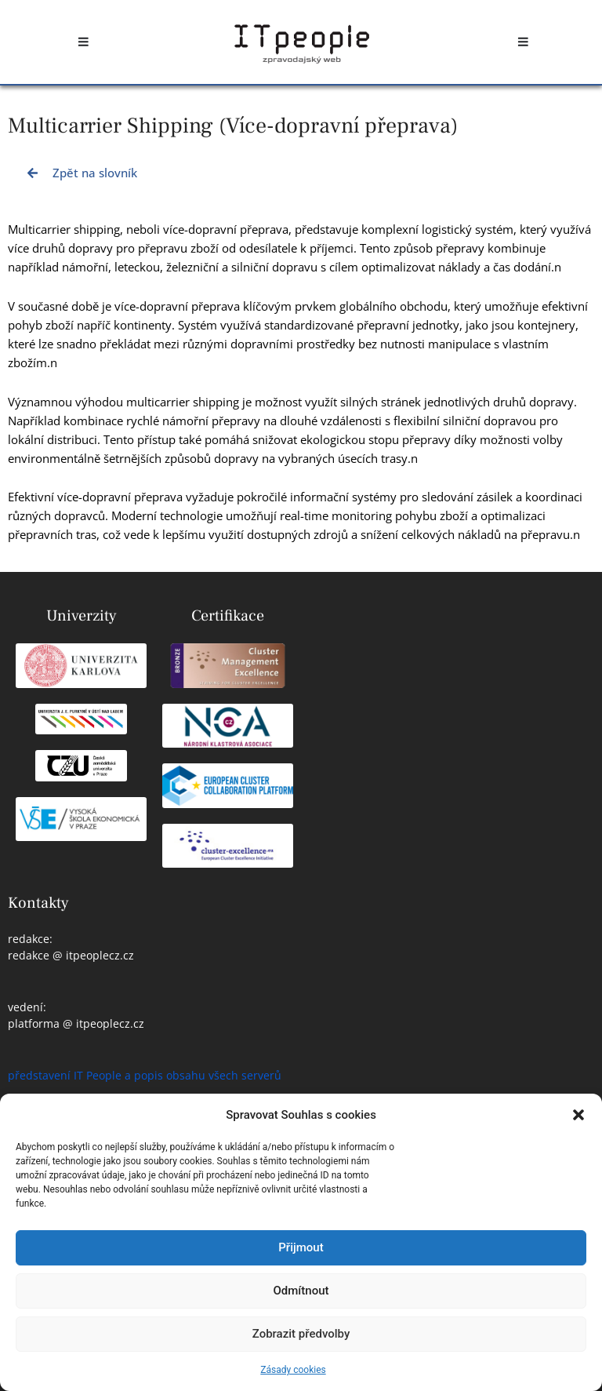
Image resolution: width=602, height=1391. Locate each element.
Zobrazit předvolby (301, 1334)
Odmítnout (301, 1291)
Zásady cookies (292, 1369)
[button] (578, 1115)
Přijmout (300, 1247)
